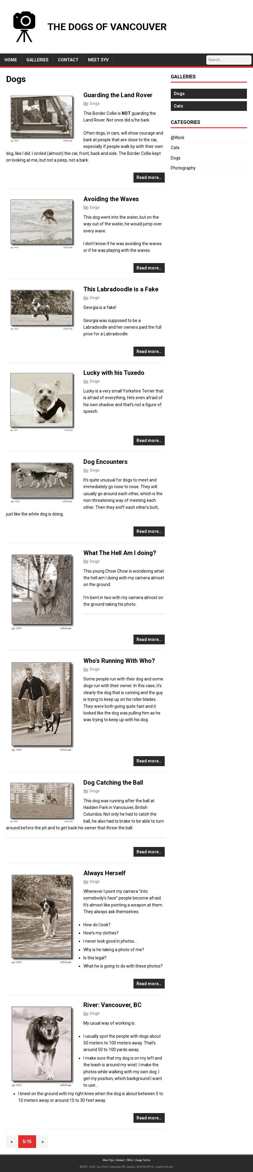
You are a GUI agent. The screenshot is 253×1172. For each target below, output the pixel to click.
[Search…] (228, 60)
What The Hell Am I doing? (119, 553)
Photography (183, 168)
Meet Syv (108, 1160)
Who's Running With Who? (119, 660)
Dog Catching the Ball (113, 782)
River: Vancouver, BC (112, 1005)
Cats (175, 147)
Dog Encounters (105, 461)
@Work (177, 137)
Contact (120, 1160)
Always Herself (104, 873)
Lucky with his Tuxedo (113, 372)
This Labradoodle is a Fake (120, 289)
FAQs (129, 1160)
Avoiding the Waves (111, 199)
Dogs (95, 103)
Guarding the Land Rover (118, 95)
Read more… (149, 177)
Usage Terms (142, 1160)
